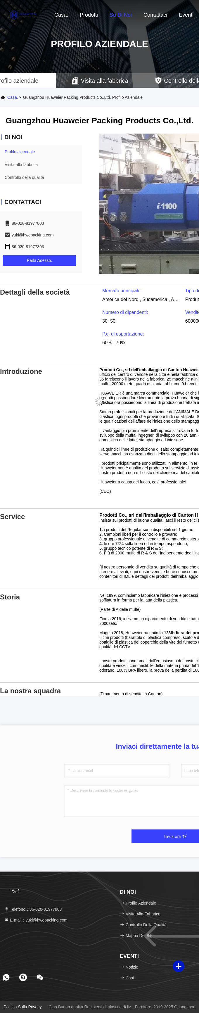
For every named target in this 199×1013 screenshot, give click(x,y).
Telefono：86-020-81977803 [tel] (33, 909)
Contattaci (155, 15)
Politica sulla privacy (22, 1007)
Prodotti (89, 15)
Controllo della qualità (24, 177)
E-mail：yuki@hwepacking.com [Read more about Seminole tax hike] (36, 920)
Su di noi (121, 15)
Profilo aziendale (20, 151)
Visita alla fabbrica (21, 164)
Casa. (61, 15)
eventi (186, 15)
